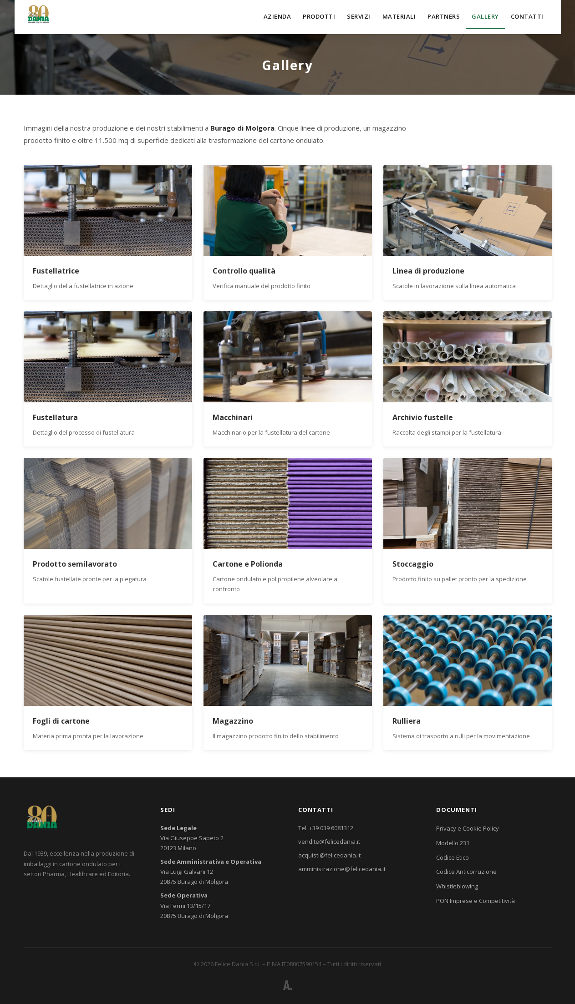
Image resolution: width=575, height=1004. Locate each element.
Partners (443, 16)
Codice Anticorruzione (466, 871)
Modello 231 (452, 843)
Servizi (359, 16)
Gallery (485, 16)
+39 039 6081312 (331, 828)
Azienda (277, 16)
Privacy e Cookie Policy (467, 828)
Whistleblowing (457, 886)
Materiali (399, 16)
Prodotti (319, 16)
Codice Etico (452, 857)
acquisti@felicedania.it (329, 855)
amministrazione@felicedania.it (342, 869)
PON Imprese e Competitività (475, 901)
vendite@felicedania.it (329, 841)
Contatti (527, 16)
